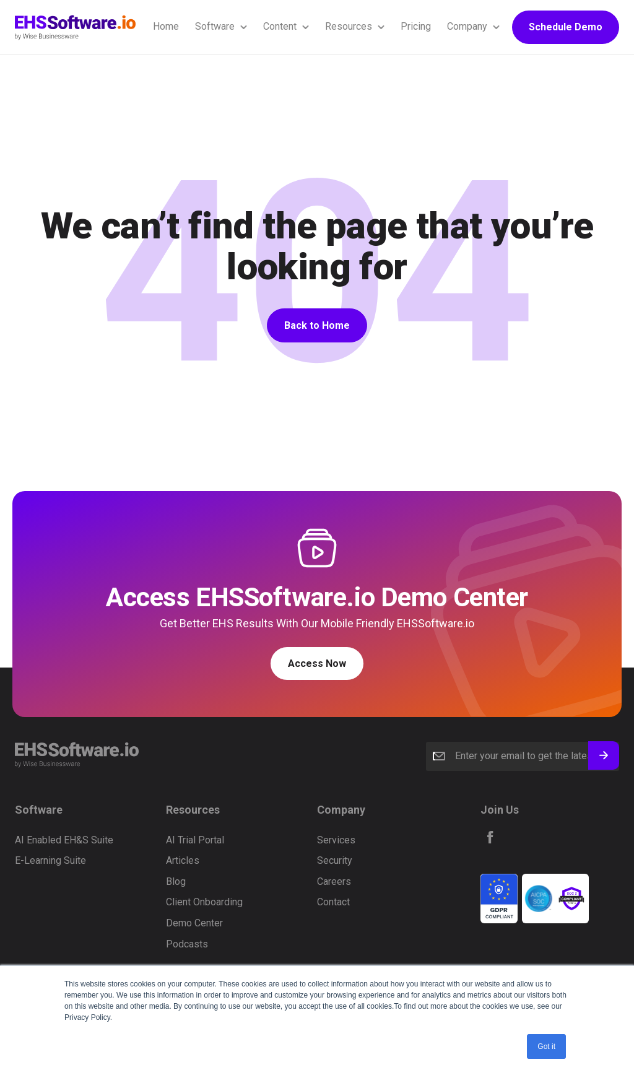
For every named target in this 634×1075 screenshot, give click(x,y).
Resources (348, 26)
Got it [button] (546, 1046)
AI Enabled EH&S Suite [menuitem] (64, 840)
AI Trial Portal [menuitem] (195, 840)
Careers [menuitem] (334, 881)
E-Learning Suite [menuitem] (50, 860)
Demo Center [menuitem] (194, 923)
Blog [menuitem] (176, 881)
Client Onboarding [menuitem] (204, 902)
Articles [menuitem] (182, 860)
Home (166, 26)
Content (280, 26)
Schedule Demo (565, 27)
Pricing (416, 26)
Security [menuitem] (334, 860)
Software (215, 26)
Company (467, 26)
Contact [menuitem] (333, 902)
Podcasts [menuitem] (187, 944)
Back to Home (317, 325)
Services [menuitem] (336, 840)
